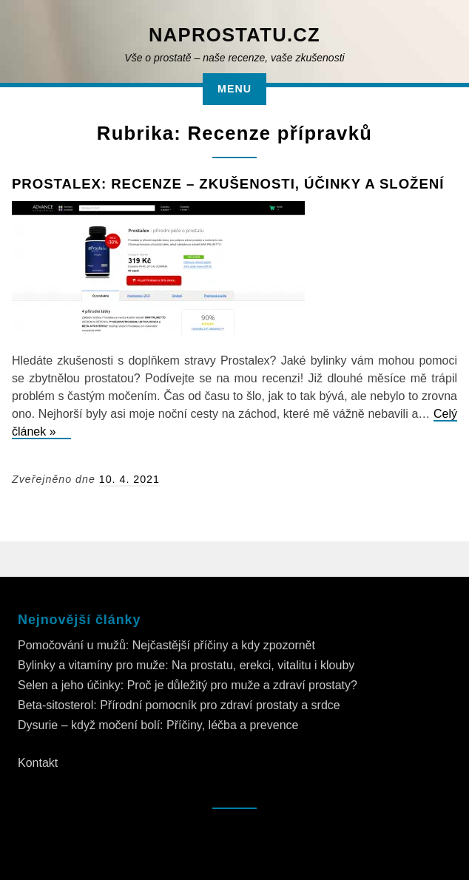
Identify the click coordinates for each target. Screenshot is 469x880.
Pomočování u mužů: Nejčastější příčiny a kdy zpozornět (166, 645)
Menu (234, 89)
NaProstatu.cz (234, 34)
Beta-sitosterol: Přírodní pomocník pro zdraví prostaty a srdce (179, 705)
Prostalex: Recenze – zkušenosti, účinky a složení (228, 184)
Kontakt (38, 763)
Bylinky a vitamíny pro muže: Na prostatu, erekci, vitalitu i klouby (186, 665)
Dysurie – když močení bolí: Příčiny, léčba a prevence (158, 725)
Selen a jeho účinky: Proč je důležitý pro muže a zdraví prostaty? (187, 685)
